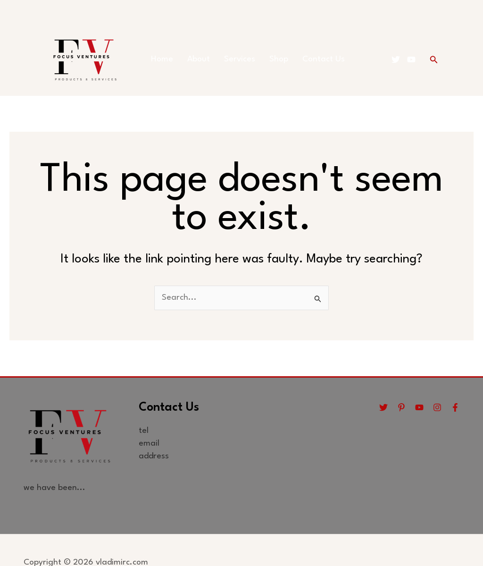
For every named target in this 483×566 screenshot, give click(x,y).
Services (239, 59)
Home (162, 59)
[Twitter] (395, 59)
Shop (278, 59)
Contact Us (323, 59)
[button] (434, 60)
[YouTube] (411, 59)
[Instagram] (437, 407)
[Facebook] (455, 407)
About (198, 59)
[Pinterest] (401, 407)
